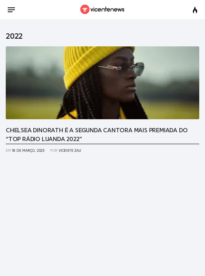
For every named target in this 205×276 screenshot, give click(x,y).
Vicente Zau (70, 151)
